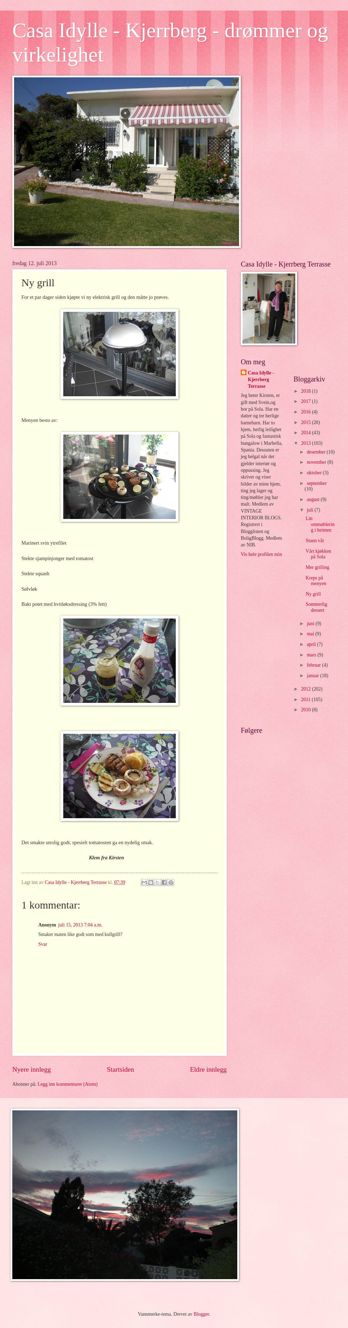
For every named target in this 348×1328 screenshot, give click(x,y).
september (317, 483)
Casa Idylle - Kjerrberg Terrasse (261, 379)
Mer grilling (317, 567)
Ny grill (313, 594)
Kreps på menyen (315, 580)
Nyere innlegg (31, 1069)
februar (314, 665)
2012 (306, 689)
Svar (42, 944)
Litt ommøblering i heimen (319, 524)
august (314, 499)
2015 (306, 422)
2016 (306, 412)
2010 (306, 709)
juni (311, 623)
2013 (306, 443)
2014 (306, 432)
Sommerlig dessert (316, 607)
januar (313, 675)
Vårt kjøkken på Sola (318, 554)
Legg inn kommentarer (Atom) (68, 1084)
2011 (306, 699)
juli (311, 510)
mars (312, 654)
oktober (315, 472)
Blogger (201, 1314)
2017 (306, 401)
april (312, 644)
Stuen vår (314, 540)
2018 (306, 391)
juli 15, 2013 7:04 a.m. (80, 925)
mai (311, 633)
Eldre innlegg (208, 1069)
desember (317, 452)
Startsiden (120, 1069)
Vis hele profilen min (261, 554)
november (317, 462)
